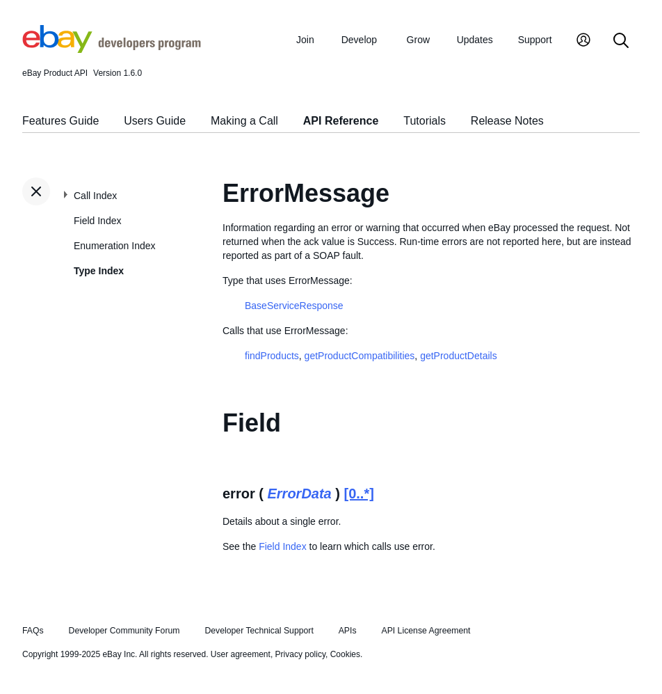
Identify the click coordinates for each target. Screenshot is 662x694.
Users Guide (155, 121)
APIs (348, 631)
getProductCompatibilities (360, 355)
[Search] (621, 41)
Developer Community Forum (124, 631)
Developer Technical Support (258, 631)
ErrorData (299, 493)
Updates (475, 39)
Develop (359, 39)
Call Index (95, 195)
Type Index (99, 270)
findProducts (272, 355)
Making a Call (244, 121)
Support (535, 39)
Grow (418, 39)
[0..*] (359, 493)
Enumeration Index (115, 245)
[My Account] (583, 41)
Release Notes (507, 121)
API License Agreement (425, 631)
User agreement (241, 654)
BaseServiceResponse (294, 305)
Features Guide (60, 121)
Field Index (97, 220)
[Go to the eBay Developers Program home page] (111, 49)
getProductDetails (458, 355)
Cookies (345, 654)
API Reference (341, 121)
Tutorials (424, 121)
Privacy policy (300, 654)
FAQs (33, 631)
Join (305, 39)
